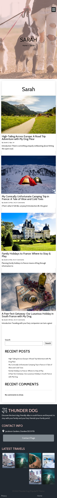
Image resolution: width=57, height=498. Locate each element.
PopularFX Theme (37, 491)
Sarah (6, 142)
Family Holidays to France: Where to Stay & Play (26, 371)
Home (25, 45)
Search (7, 340)
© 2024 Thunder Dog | (21, 491)
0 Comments (20, 202)
